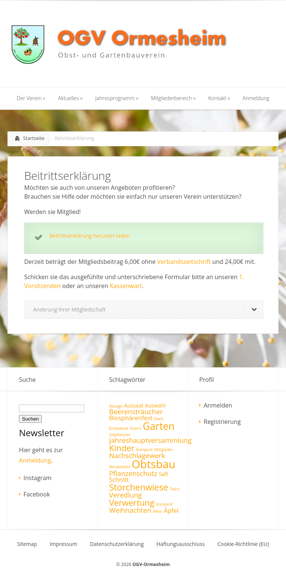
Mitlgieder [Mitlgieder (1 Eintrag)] (163, 449)
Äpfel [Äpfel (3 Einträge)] (171, 510)
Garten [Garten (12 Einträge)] (159, 426)
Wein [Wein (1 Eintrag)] (157, 511)
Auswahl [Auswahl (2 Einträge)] (155, 405)
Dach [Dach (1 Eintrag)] (158, 418)
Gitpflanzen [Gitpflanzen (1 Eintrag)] (119, 434)
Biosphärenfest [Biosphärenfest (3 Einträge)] (131, 417)
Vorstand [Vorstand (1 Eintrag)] (164, 504)
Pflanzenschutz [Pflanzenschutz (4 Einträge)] (133, 473)
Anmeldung (35, 460)
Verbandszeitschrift (184, 262)
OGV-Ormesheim (151, 564)
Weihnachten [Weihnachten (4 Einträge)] (130, 510)
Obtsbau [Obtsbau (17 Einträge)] (153, 464)
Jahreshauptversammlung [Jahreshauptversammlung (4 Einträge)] (150, 440)
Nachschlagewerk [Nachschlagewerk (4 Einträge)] (137, 455)
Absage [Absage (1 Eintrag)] (116, 406)
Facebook (36, 494)
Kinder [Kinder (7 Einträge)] (121, 448)
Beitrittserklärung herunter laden (90, 235)
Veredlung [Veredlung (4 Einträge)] (125, 494)
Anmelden (218, 405)
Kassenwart (126, 286)
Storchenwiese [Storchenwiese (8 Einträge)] (138, 487)
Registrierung (222, 422)
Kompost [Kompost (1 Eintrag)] (144, 449)
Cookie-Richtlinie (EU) (243, 544)
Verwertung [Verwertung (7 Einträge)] (131, 502)
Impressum (63, 544)
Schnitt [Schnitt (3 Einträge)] (119, 479)
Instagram (37, 478)
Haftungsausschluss (180, 544)
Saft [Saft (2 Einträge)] (163, 473)
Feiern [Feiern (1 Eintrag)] (135, 428)
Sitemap (27, 544)
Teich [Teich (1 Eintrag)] (174, 489)
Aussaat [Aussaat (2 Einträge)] (133, 405)
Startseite (34, 138)
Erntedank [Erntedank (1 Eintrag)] (118, 428)
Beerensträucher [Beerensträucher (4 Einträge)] (136, 411)
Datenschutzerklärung (117, 544)
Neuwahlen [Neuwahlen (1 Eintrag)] (119, 466)
